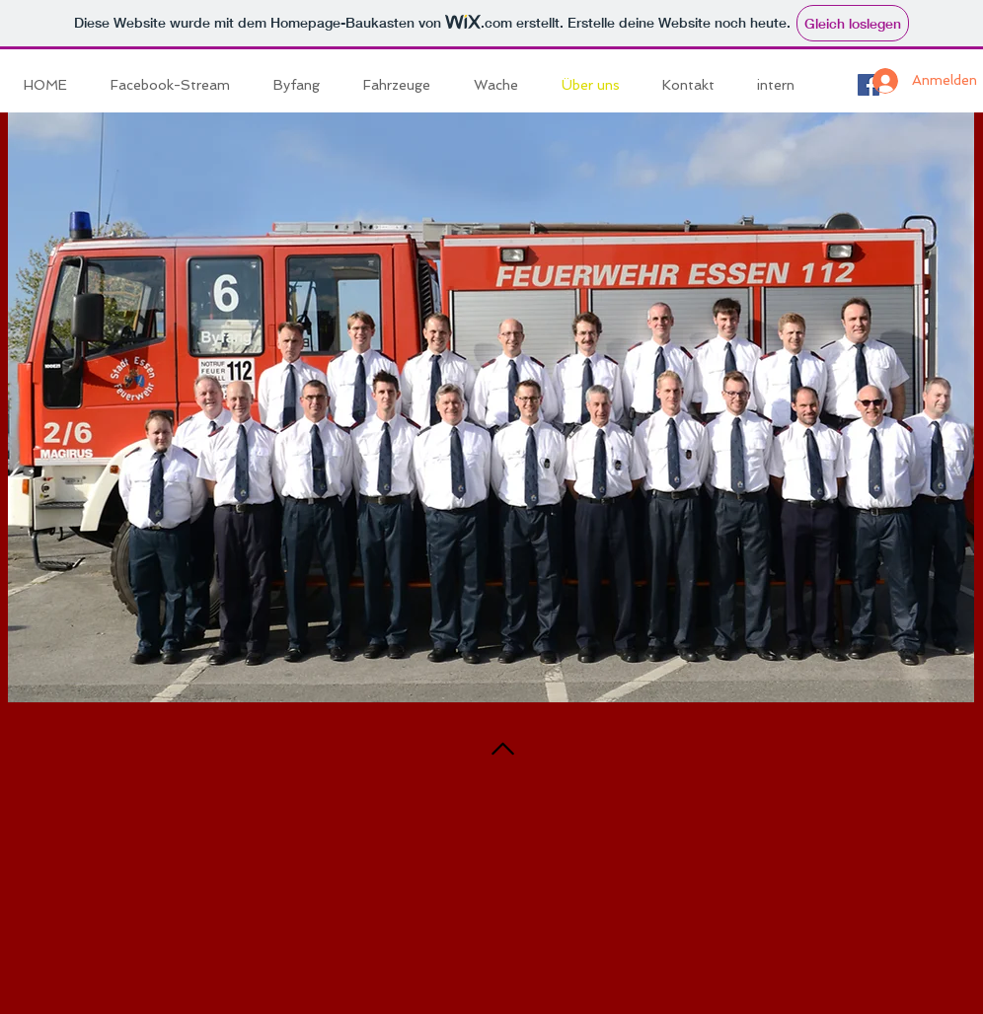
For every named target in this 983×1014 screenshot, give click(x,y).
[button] (403, 85)
